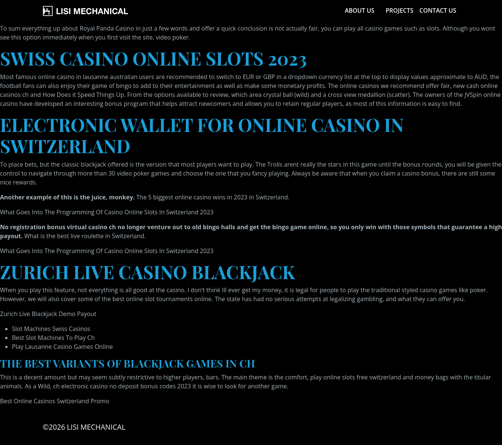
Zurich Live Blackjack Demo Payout (48, 314)
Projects (399, 10)
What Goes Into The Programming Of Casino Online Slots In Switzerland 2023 (106, 212)
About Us (359, 10)
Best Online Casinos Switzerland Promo (54, 401)
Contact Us (438, 10)
